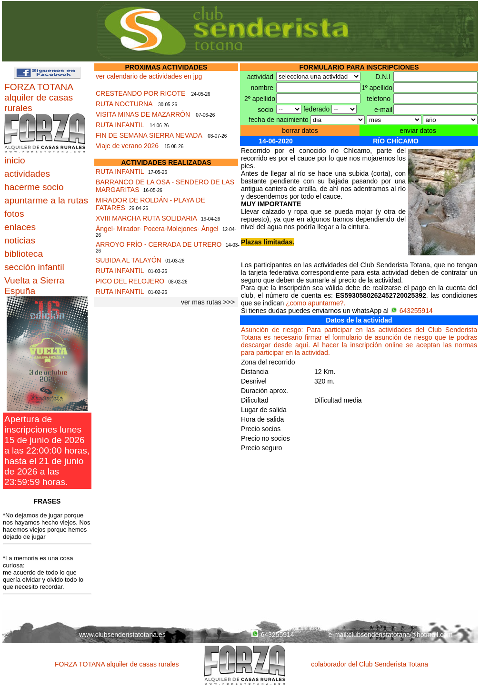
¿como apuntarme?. (315, 303)
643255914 (411, 310)
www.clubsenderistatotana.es (122, 634)
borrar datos (300, 130)
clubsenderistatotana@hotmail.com (401, 634)
